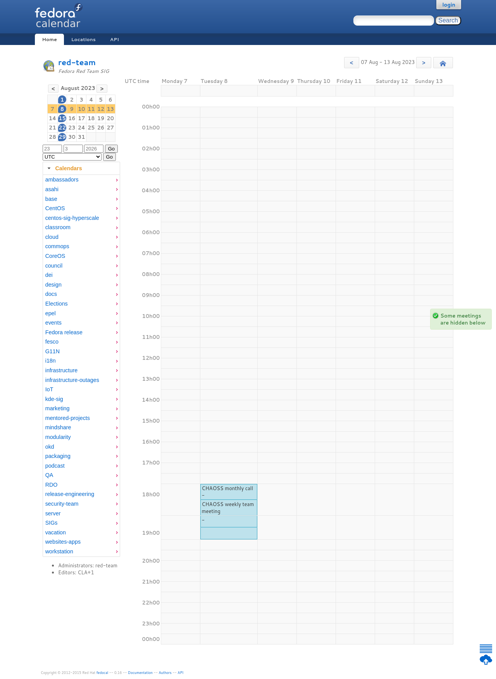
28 (52, 136)
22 (62, 127)
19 (101, 118)
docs (51, 294)
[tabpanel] (81, 365)
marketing (57, 408)
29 (62, 136)
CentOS (55, 208)
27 (110, 127)
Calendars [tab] (64, 168)
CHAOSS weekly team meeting (228, 508)
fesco (52, 342)
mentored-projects (67, 418)
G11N (52, 351)
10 (81, 108)
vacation (55, 532)
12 (101, 108)
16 (72, 118)
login (448, 4)
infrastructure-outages (72, 380)
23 (72, 127)
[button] (351, 62)
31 (81, 136)
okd (49, 447)
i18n (50, 361)
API (114, 39)
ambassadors (62, 179)
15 (62, 118)
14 (52, 118)
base (51, 199)
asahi (52, 189)
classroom (58, 227)
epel (50, 313)
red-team (77, 62)
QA (49, 475)
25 (91, 127)
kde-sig (54, 399)
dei (49, 275)
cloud (52, 237)
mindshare (58, 427)
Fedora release (64, 332)
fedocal (102, 672)
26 (101, 127)
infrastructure (61, 370)
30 (72, 136)
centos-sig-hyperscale (72, 218)
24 (81, 127)
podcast (55, 466)
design (53, 285)
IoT (49, 389)
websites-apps (63, 542)
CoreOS (55, 256)
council (54, 266)
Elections (56, 304)
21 (52, 127)
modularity (58, 437)
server (53, 513)
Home (49, 39)
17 (81, 118)
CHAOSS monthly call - (227, 492)
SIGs (51, 523)
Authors (165, 672)
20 (110, 118)
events (53, 323)
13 (110, 108)
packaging (58, 456)
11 (91, 108)
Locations (83, 39)
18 (91, 118)
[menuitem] (81, 180)
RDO (51, 485)
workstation (59, 551)
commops (57, 246)
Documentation (140, 672)
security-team (62, 504)
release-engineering (69, 494)
